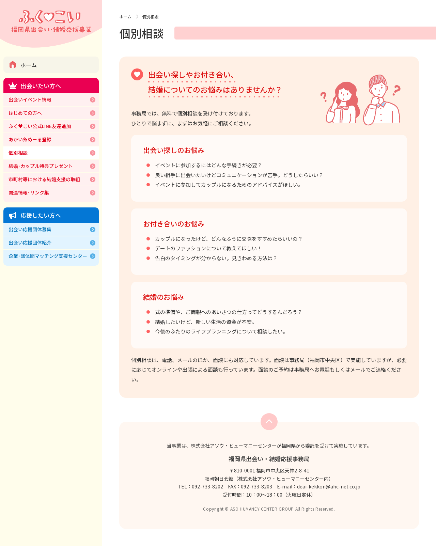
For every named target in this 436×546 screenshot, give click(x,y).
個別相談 (18, 152)
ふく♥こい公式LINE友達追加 (40, 126)
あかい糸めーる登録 (30, 139)
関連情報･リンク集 (29, 192)
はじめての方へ (25, 112)
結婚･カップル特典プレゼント (41, 165)
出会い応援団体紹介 (30, 242)
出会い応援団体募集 (30, 229)
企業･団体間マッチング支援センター (48, 255)
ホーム (28, 65)
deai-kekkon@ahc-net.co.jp (328, 486)
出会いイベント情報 (30, 99)
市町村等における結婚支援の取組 (44, 179)
